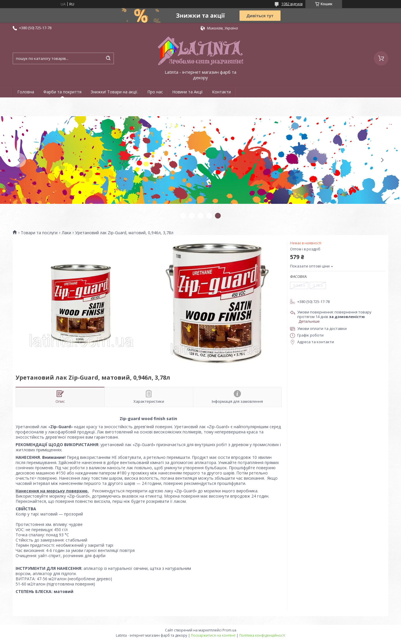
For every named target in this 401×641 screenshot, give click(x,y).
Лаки (66, 232)
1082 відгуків (291, 3)
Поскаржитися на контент (213, 635)
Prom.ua (229, 630)
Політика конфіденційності (262, 635)
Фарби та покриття (62, 92)
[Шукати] (108, 58)
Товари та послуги (39, 232)
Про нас (155, 92)
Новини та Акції (187, 92)
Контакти (221, 92)
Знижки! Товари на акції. (114, 92)
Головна (25, 92)
